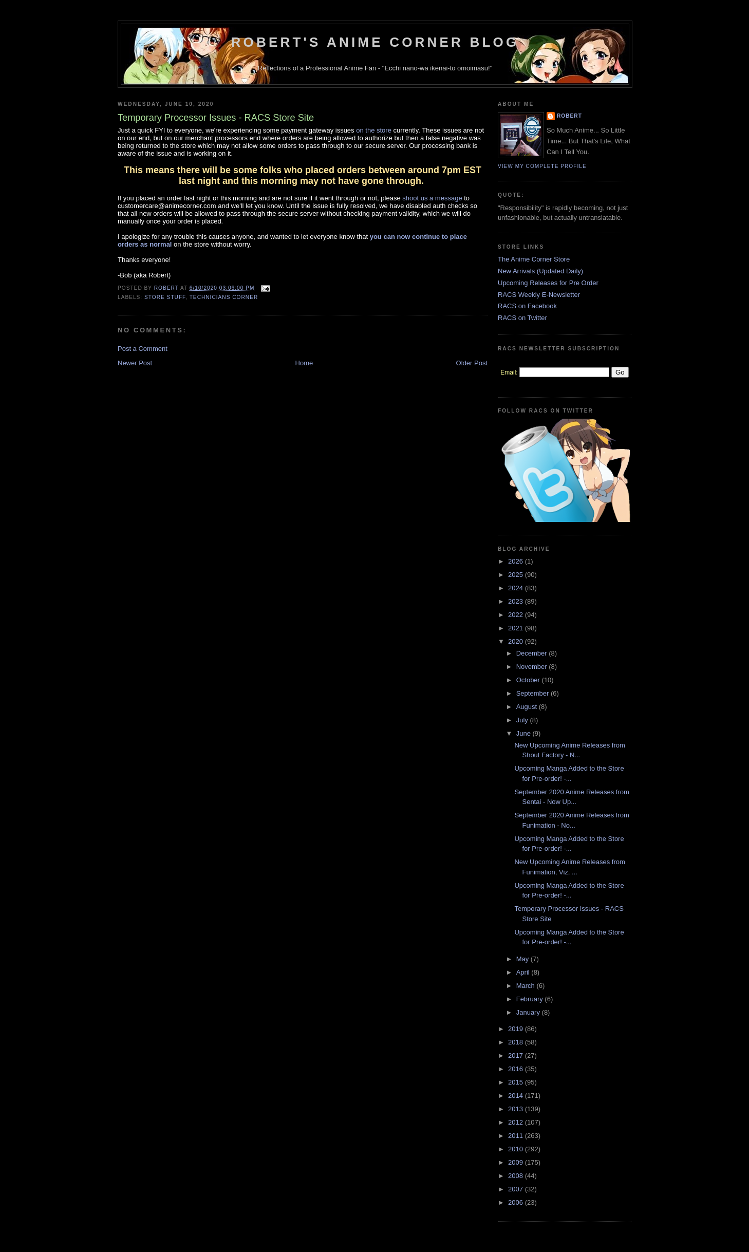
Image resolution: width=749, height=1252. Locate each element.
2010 (516, 1149)
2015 (516, 1082)
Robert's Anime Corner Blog (375, 42)
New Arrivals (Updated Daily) (540, 271)
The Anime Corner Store (534, 259)
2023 (516, 601)
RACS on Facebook (527, 306)
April (524, 972)
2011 (516, 1135)
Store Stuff (164, 297)
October (529, 680)
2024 (516, 588)
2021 (516, 628)
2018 (516, 1042)
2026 (516, 561)
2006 (516, 1202)
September (533, 693)
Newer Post (135, 363)
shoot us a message (432, 198)
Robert (569, 116)
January (529, 1012)
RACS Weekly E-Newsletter (539, 294)
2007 (516, 1189)
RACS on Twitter (522, 318)
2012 (516, 1122)
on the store (373, 130)
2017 (516, 1055)
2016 (516, 1069)
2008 (516, 1176)
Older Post (472, 363)
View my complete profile (542, 166)
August (527, 707)
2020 (516, 641)
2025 (516, 574)
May (523, 959)
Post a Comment (142, 348)
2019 (516, 1029)
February (530, 999)
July (523, 720)
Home (304, 363)
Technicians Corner (224, 297)
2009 (516, 1162)
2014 (516, 1095)
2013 (516, 1109)
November (532, 666)
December (532, 653)
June (524, 733)
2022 (516, 615)
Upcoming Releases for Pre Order (548, 283)
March (526, 985)
